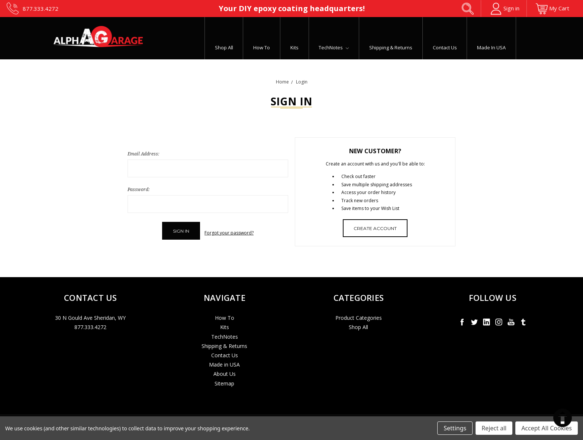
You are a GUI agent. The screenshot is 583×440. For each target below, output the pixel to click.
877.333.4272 (90, 323)
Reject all (493, 428)
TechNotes (334, 47)
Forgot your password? (229, 231)
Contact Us (445, 47)
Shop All (224, 47)
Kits (294, 47)
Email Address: (143, 154)
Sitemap (224, 379)
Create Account (375, 228)
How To (261, 47)
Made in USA (491, 47)
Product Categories (358, 314)
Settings (455, 428)
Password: (138, 189)
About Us (224, 370)
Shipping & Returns (390, 47)
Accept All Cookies (546, 428)
